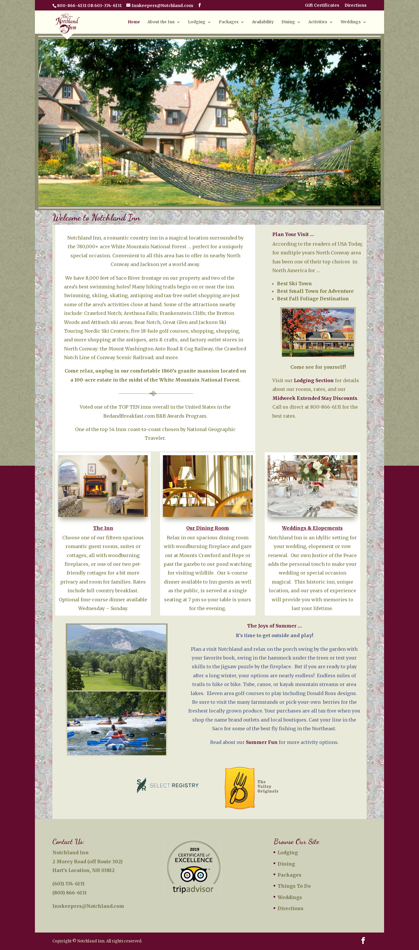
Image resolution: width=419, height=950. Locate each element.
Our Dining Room (207, 528)
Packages (229, 22)
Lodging (196, 22)
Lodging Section (314, 380)
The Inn (103, 528)
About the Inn (161, 22)
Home (134, 22)
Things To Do (294, 886)
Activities (317, 22)
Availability (263, 22)
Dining (288, 22)
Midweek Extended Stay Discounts (314, 398)
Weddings (351, 22)
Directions (356, 5)
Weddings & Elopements (312, 528)
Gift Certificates (322, 5)
